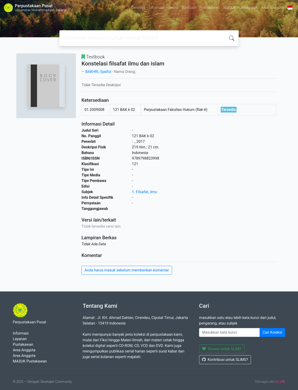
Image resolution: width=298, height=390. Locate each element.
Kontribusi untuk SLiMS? (225, 359)
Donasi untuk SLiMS (221, 349)
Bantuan (189, 7)
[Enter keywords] (229, 332)
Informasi (157, 7)
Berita (173, 7)
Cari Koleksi (272, 332)
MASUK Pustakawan (240, 7)
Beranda (138, 7)
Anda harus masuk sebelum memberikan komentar (127, 270)
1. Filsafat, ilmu (144, 192)
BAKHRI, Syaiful (98, 71)
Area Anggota (272, 7)
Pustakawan (209, 7)
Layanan (20, 339)
